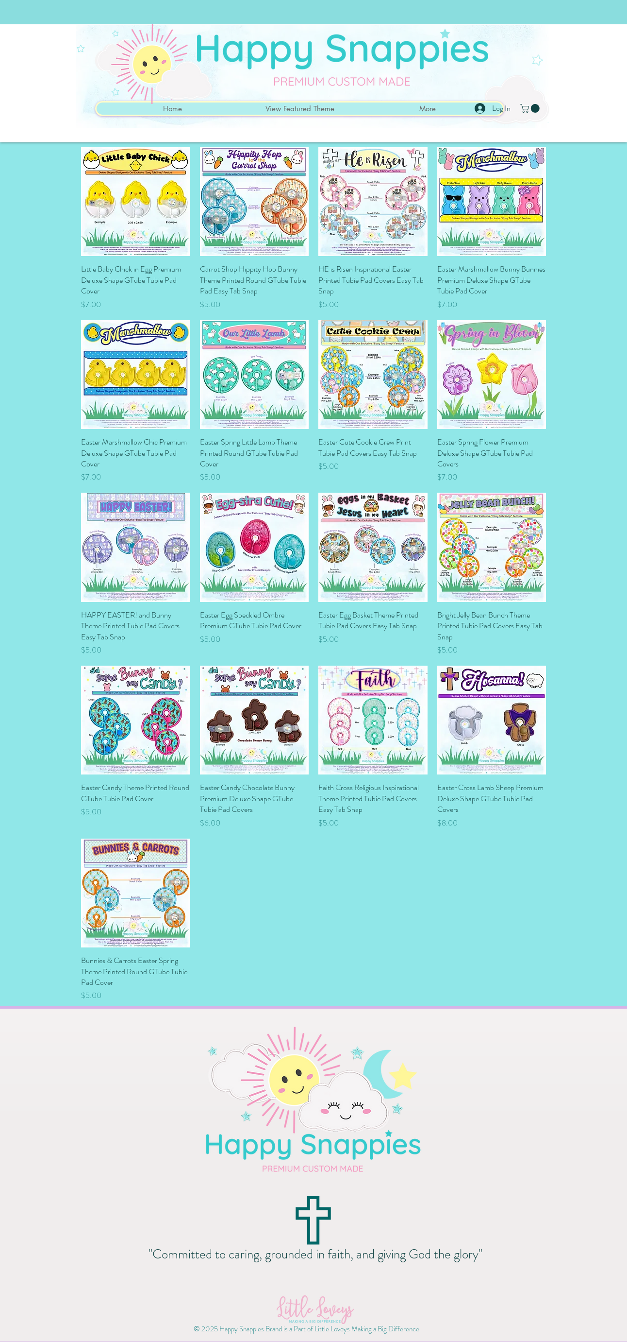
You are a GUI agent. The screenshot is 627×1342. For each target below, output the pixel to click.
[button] (531, 108)
